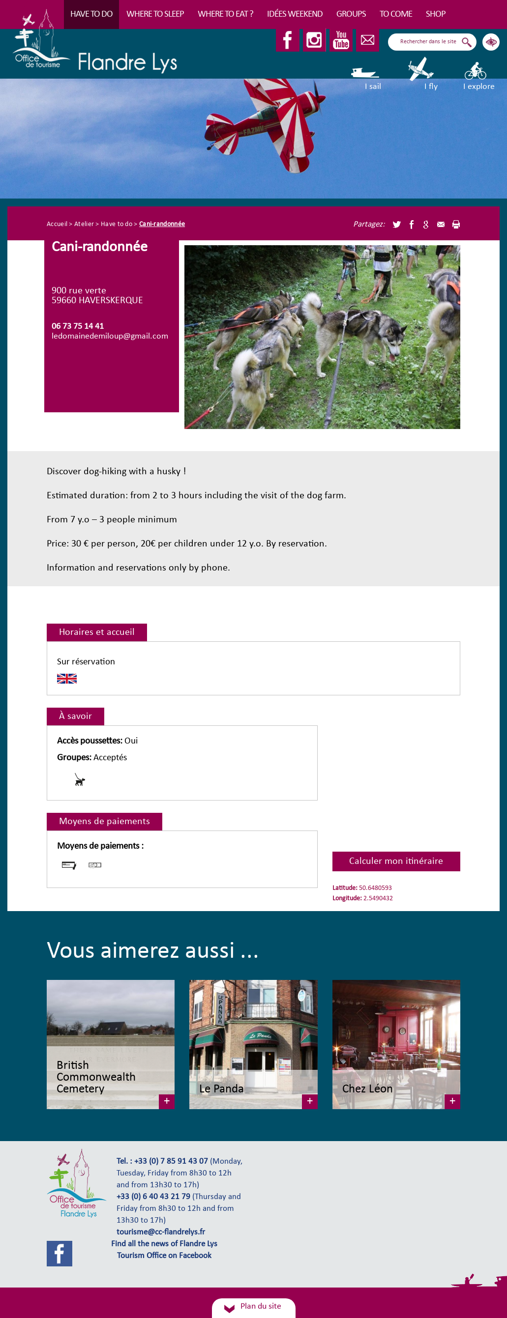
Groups (351, 14)
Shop (436, 14)
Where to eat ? (225, 14)
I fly (422, 74)
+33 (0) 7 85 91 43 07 (171, 1162)
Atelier (84, 224)
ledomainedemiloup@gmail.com (110, 336)
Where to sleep (155, 14)
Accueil (57, 224)
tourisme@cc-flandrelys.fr (161, 1232)
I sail (366, 74)
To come (396, 14)
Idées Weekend (295, 14)
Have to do (91, 14)
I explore (479, 74)
